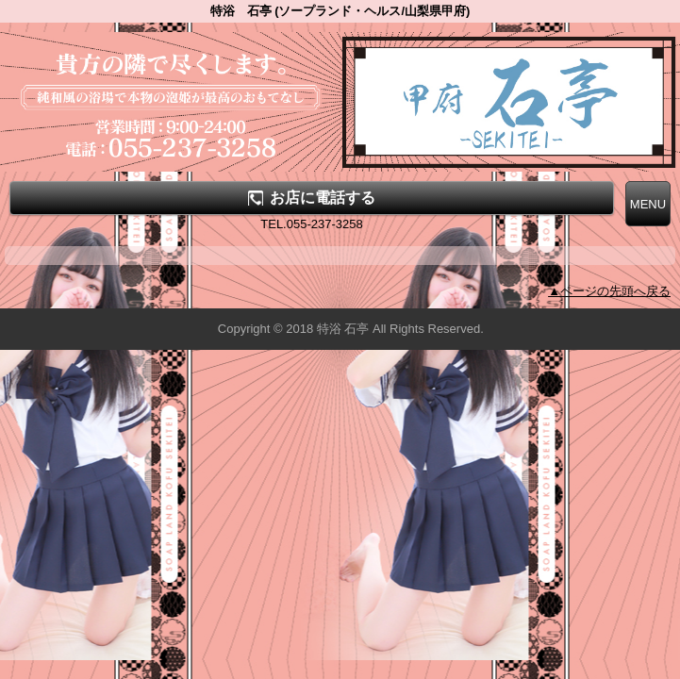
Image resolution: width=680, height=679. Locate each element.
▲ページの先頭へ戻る (609, 291)
